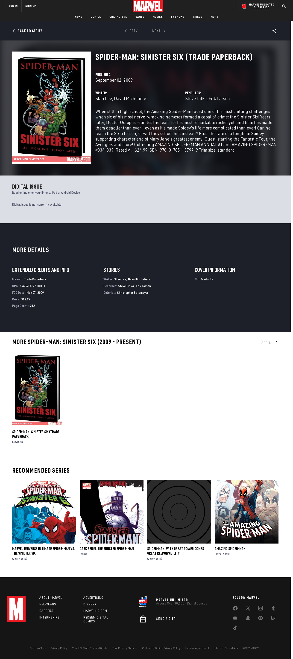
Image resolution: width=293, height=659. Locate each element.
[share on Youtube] (235, 619)
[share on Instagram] (260, 609)
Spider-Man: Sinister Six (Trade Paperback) (35, 434)
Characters (118, 16)
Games (139, 16)
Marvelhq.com (95, 611)
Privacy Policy (59, 648)
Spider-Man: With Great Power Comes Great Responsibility (175, 550)
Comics (96, 16)
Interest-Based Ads (226, 648)
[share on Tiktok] (235, 628)
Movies (158, 16)
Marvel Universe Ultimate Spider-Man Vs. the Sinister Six (43, 550)
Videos (197, 16)
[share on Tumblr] (273, 609)
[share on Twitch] (273, 619)
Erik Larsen (219, 98)
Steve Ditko (196, 98)
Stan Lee (103, 98)
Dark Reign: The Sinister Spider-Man (107, 548)
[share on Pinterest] (260, 619)
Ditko (20, 441)
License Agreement (197, 648)
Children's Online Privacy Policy (161, 648)
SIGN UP (30, 6)
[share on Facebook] (235, 609)
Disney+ (90, 604)
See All (269, 342)
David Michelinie (130, 98)
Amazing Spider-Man (230, 548)
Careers (46, 611)
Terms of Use (38, 648)
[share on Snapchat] (248, 619)
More (214, 16)
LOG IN (13, 6)
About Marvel (50, 597)
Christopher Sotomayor (132, 292)
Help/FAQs (47, 604)
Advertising (93, 597)
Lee (14, 441)
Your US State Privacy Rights (89, 648)
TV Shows (178, 16)
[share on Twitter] (248, 609)
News (78, 16)
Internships (49, 617)
